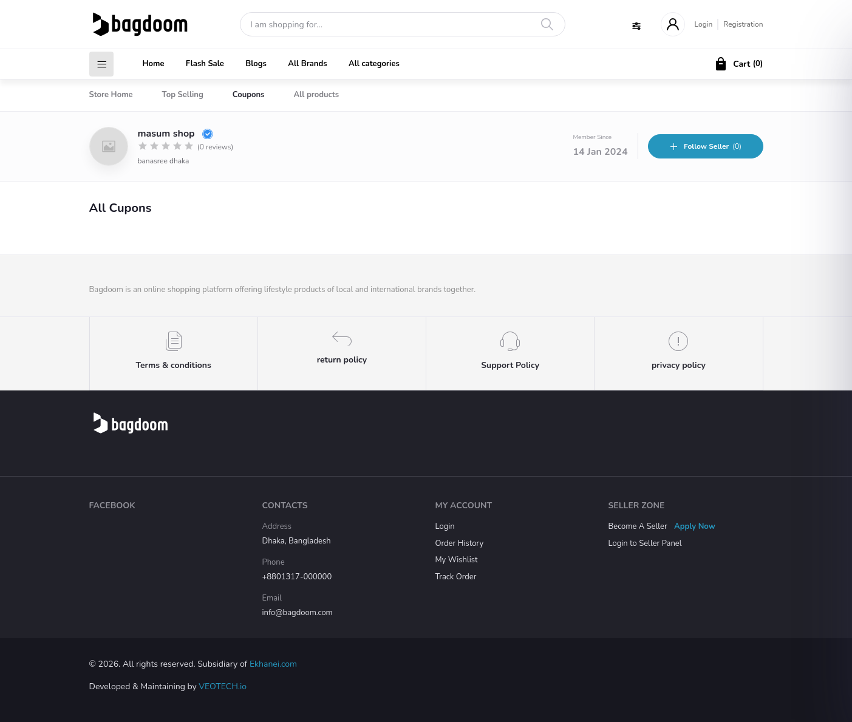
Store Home (111, 94)
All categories (374, 63)
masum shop (175, 133)
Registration (743, 24)
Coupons (249, 94)
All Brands (307, 63)
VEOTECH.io (223, 686)
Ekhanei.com (273, 664)
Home (154, 63)
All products (316, 94)
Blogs (256, 63)
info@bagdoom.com (297, 612)
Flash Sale (205, 63)
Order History (459, 543)
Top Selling (182, 94)
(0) (705, 146)
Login (704, 24)
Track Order (456, 576)
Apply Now (694, 526)
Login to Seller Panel (645, 543)
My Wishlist (456, 559)
